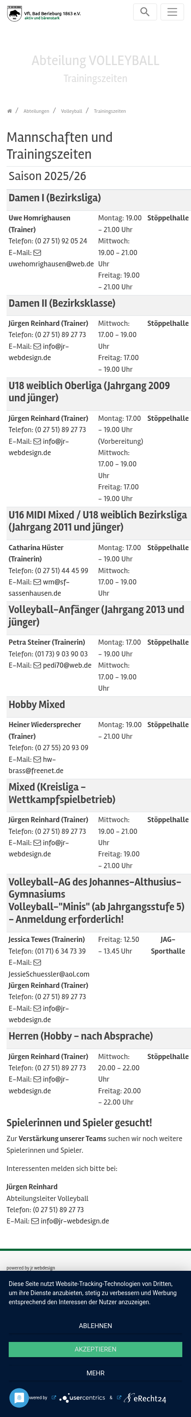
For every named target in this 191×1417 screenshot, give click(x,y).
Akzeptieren (95, 1349)
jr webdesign (42, 1268)
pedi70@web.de (67, 665)
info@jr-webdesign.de (75, 1221)
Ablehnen (95, 1326)
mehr (96, 1373)
